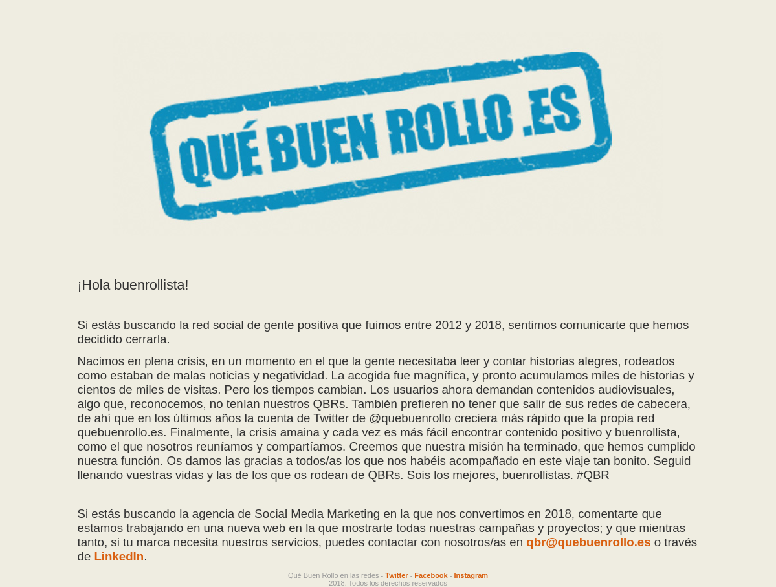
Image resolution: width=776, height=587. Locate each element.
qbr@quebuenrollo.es (588, 542)
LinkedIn (119, 556)
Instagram (471, 575)
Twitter (396, 575)
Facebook (430, 575)
